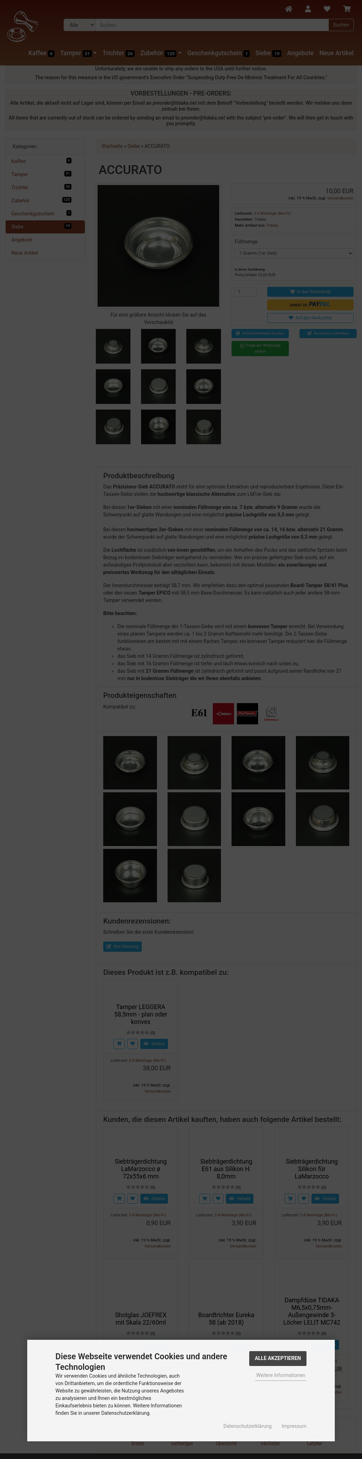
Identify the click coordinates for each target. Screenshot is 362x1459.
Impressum (294, 1426)
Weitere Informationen (280, 1375)
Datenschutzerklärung (247, 1426)
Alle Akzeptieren (278, 1358)
